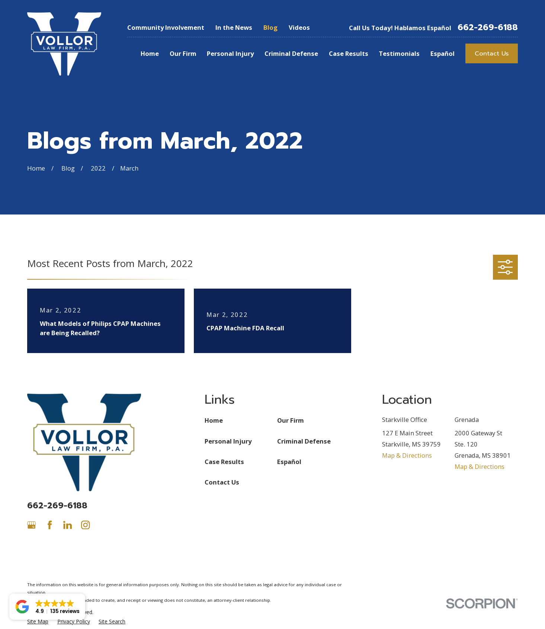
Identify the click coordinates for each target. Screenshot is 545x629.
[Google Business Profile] (31, 525)
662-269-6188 (488, 27)
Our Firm (290, 420)
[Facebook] (49, 525)
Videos (299, 27)
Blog (270, 27)
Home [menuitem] (150, 53)
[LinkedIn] (67, 525)
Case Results (224, 461)
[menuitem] (37, 621)
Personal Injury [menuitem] (230, 53)
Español (289, 461)
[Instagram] (85, 525)
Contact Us (492, 53)
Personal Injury (228, 441)
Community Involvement (165, 27)
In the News (233, 27)
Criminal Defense (304, 441)
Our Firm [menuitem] (183, 53)
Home (214, 420)
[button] (47, 607)
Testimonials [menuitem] (399, 53)
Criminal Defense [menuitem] (291, 53)
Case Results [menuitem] (348, 53)
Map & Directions (407, 455)
